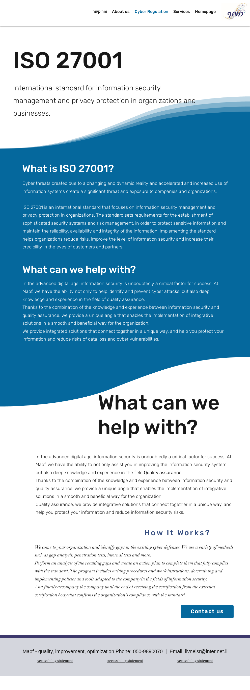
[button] (181, 11)
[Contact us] (207, 611)
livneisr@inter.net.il (206, 651)
